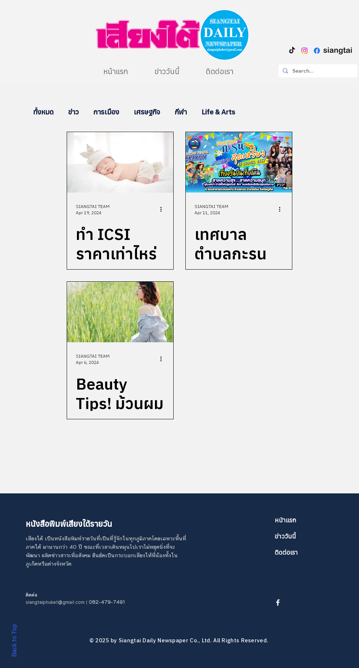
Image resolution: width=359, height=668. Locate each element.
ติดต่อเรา (286, 552)
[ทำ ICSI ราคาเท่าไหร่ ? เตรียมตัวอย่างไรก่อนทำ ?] (120, 162)
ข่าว (73, 111)
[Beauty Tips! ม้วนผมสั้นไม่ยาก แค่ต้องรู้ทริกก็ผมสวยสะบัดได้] (120, 312)
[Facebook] (317, 51)
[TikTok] (292, 51)
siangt (32, 602)
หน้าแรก (285, 520)
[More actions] (163, 209)
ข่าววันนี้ (285, 536)
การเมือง (106, 111)
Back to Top (14, 640)
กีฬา (181, 111)
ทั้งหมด (43, 111)
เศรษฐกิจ (147, 111)
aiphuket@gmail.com (62, 602)
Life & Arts (218, 111)
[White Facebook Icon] (278, 602)
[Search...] (317, 70)
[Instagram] (304, 51)
